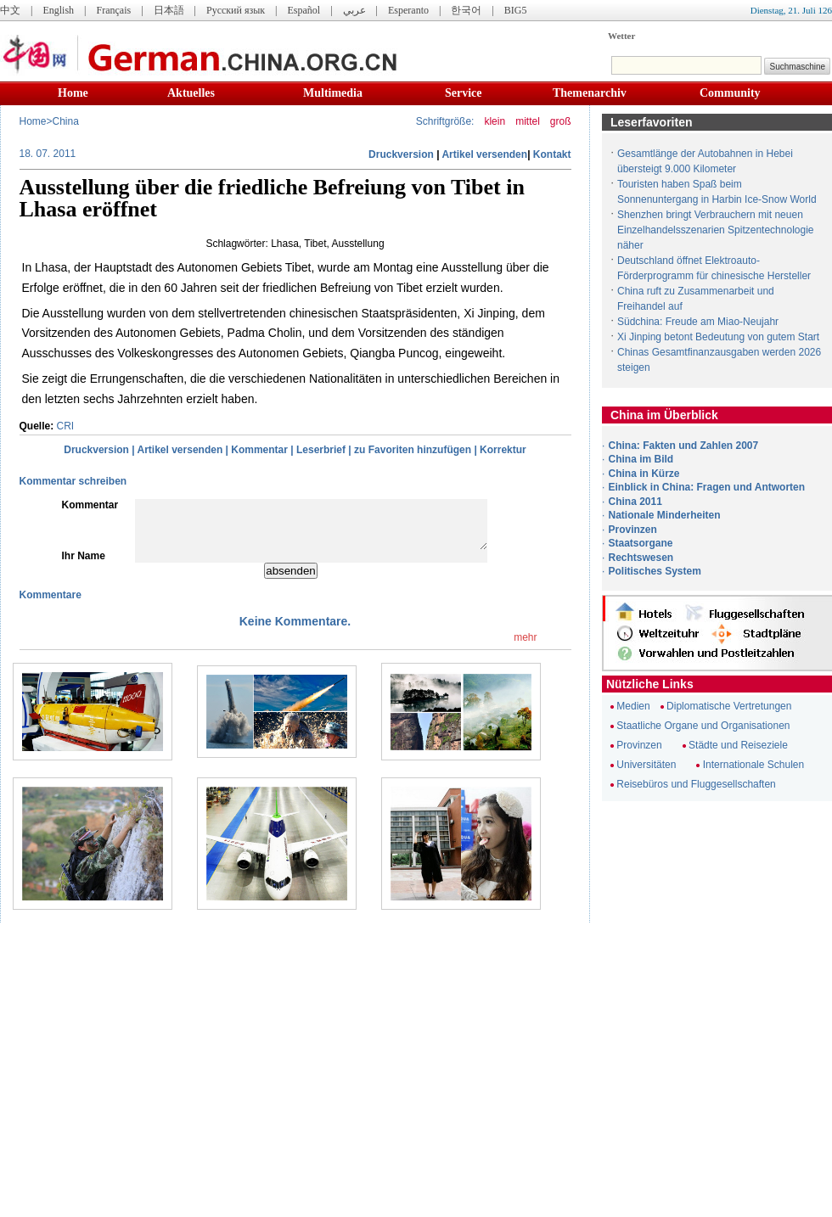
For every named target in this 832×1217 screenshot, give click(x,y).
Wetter (621, 36)
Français (113, 10)
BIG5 (515, 10)
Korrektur (503, 450)
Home (73, 93)
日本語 (169, 10)
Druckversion (401, 154)
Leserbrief (321, 450)
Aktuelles (191, 93)
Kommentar (259, 450)
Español (304, 10)
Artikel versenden (484, 154)
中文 (10, 10)
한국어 (466, 10)
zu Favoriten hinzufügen (412, 450)
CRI (66, 426)
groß (560, 121)
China (66, 121)
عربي (354, 10)
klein (494, 121)
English (58, 10)
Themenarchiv (590, 93)
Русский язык (235, 10)
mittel (527, 121)
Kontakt (552, 154)
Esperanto (408, 10)
